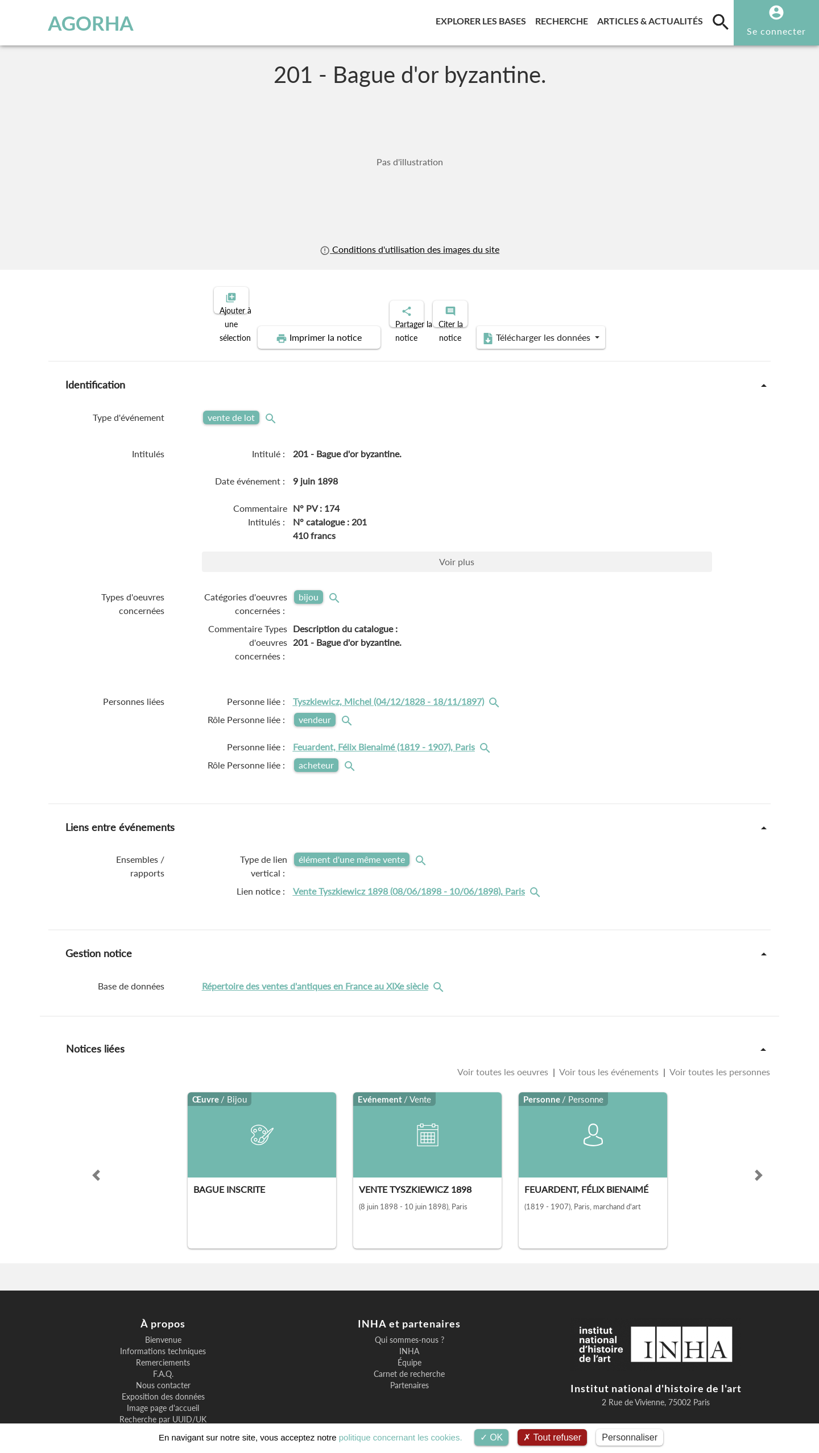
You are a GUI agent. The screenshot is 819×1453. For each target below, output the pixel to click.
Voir (456, 522)
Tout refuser (552, 1437)
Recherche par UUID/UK (162, 1380)
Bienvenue (163, 1301)
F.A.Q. (163, 1335)
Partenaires (409, 1346)
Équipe (409, 1323)
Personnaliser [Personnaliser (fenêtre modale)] (629, 1437)
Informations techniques (163, 1312)
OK (491, 1437)
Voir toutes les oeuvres (504, 1032)
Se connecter (776, 31)
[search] (721, 21)
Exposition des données (163, 1357)
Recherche (564, 19)
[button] (96, 1136)
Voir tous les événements (609, 1032)
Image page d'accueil (163, 1369)
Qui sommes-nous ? (409, 1301)
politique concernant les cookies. (400, 1437)
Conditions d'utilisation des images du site (409, 249)
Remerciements (163, 1323)
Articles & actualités (652, 19)
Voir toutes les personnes (719, 1032)
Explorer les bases (483, 19)
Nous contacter (163, 1346)
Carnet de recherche (409, 1335)
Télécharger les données (670, 299)
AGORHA (67, 22)
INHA (409, 1312)
